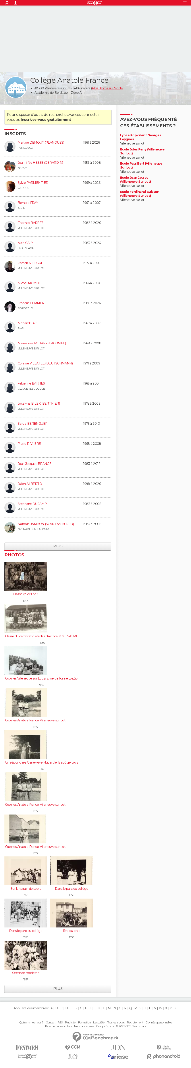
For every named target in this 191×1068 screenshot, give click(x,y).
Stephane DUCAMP (32, 504)
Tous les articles (115, 1022)
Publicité (70, 1022)
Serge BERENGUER (33, 424)
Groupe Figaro (104, 1026)
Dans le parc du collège (71, 889)
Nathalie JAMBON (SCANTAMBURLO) (46, 524)
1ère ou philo (72, 931)
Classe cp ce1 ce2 (25, 594)
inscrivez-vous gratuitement (46, 120)
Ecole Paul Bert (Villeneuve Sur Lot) (141, 165)
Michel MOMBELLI (32, 283)
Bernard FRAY (28, 203)
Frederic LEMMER (31, 303)
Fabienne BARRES (31, 383)
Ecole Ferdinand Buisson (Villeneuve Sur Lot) (139, 194)
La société (98, 1022)
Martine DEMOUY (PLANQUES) (41, 143)
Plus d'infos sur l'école (107, 88)
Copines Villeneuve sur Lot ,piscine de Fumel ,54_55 (41, 678)
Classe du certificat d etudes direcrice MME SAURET (42, 636)
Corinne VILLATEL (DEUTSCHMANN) (45, 363)
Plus (58, 546)
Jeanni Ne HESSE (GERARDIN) (40, 163)
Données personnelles (159, 1022)
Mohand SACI (28, 323)
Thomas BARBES (31, 223)
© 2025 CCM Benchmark (131, 1026)
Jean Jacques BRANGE (34, 464)
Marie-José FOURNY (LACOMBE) (42, 343)
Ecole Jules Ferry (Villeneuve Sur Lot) (142, 151)
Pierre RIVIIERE (29, 444)
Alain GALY (25, 243)
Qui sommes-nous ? (31, 1022)
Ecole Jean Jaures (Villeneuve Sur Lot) (135, 180)
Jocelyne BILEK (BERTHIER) (39, 403)
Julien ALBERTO (30, 484)
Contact (50, 1022)
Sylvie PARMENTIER (33, 183)
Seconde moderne (25, 973)
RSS (60, 1022)
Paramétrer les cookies (58, 1026)
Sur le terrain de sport (26, 889)
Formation (84, 1022)
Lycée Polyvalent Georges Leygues (140, 137)
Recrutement (135, 1022)
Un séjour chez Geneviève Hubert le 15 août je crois (41, 762)
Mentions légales (84, 1026)
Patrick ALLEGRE (30, 263)
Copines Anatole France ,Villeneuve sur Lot (35, 720)
